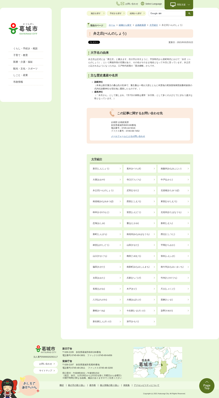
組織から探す (136, 13)
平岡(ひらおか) (168, 245)
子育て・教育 (20, 55)
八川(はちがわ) (100, 299)
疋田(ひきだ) (133, 190)
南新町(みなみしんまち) (138, 267)
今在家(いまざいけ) (136, 310)
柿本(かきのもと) (101, 212)
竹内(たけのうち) (169, 278)
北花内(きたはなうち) (171, 212)
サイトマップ (45, 370)
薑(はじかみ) (133, 223)
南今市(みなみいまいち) (172, 267)
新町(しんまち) (100, 234)
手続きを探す (116, 13)
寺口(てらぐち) (134, 179)
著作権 (92, 385)
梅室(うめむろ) (134, 256)
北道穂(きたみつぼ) (170, 190)
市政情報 (18, 82)
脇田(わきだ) (99, 267)
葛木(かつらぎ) (134, 168)
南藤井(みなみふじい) (171, 168)
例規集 (126, 385)
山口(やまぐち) (100, 256)
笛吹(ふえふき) (168, 256)
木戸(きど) (132, 289)
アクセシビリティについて (146, 385)
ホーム (112, 25)
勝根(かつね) (99, 310)
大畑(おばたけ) (134, 299)
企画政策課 (140, 25)
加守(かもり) (133, 321)
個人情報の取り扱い (109, 385)
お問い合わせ (45, 364)
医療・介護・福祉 (23, 62)
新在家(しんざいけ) (102, 321)
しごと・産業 (20, 75)
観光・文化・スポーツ (25, 68)
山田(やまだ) (133, 245)
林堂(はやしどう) (101, 245)
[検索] (167, 13)
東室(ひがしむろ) (169, 201)
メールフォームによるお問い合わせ (128, 136)
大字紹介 (153, 25)
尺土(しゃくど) (168, 289)
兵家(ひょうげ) (134, 278)
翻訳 (62, 385)
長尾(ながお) (99, 289)
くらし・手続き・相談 (25, 48)
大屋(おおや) (99, 179)
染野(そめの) (167, 310)
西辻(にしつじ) (168, 234)
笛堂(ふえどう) (134, 212)
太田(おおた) (99, 278)
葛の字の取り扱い (76, 385)
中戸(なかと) (167, 179)
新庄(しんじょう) (101, 168)
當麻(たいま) (167, 299)
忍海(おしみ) (99, 223)
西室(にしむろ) (134, 201)
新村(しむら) (167, 223)
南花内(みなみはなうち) (138, 234)
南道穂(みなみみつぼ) (103, 201)
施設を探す (96, 13)
